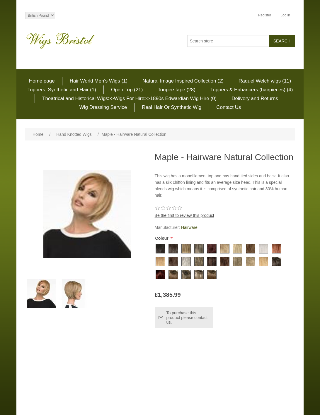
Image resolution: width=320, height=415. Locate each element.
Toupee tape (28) (176, 89)
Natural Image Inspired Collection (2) (183, 81)
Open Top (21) (127, 89)
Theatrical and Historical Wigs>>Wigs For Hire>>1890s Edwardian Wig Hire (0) (129, 98)
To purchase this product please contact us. (187, 318)
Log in (285, 15)
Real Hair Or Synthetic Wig (171, 107)
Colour (162, 238)
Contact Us (228, 107)
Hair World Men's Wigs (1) (99, 81)
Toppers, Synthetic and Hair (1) (62, 89)
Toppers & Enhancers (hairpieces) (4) (251, 89)
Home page (42, 81)
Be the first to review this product (184, 215)
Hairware (189, 227)
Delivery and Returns (255, 98)
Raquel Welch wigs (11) (265, 81)
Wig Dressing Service (103, 107)
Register (264, 15)
